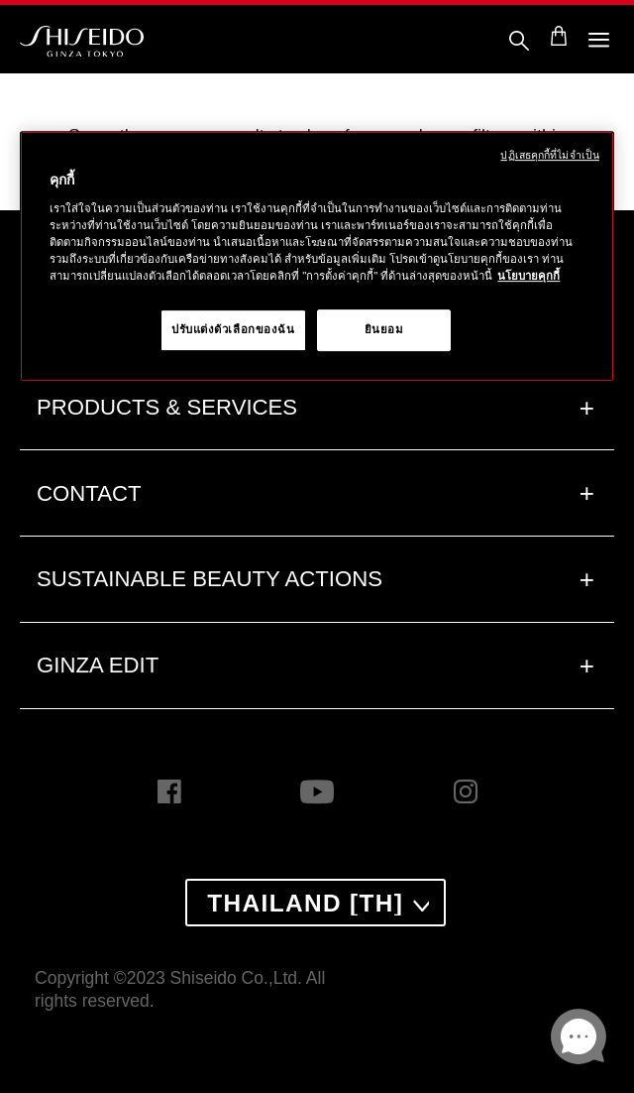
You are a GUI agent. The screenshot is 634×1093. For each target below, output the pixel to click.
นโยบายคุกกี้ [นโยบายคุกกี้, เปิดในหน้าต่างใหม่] (528, 276)
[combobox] (315, 902)
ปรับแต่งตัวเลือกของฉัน (233, 329)
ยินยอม (384, 329)
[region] (317, 256)
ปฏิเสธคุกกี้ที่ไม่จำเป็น (549, 155)
